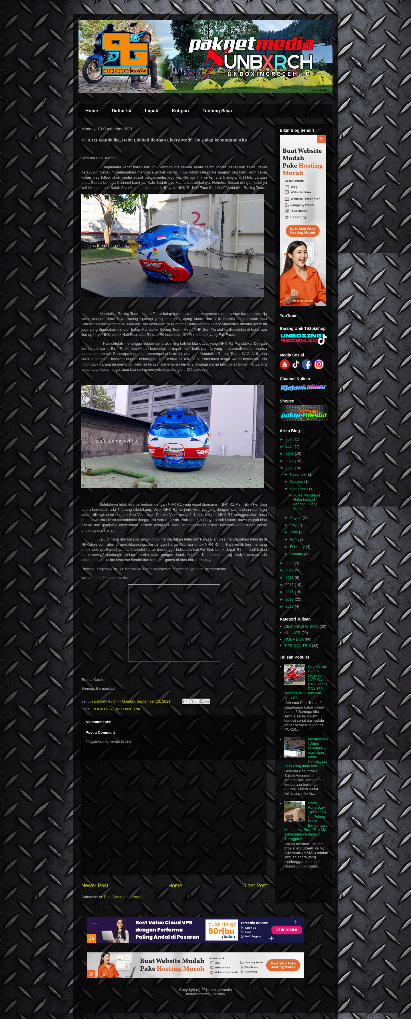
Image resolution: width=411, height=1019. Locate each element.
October (297, 481)
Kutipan (180, 110)
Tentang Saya (217, 110)
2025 (290, 439)
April (294, 539)
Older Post (254, 885)
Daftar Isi (121, 110)
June (294, 532)
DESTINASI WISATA (301, 626)
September (299, 489)
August (296, 517)
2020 (290, 563)
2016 (290, 592)
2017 (290, 585)
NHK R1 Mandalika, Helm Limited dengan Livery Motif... (305, 502)
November (299, 474)
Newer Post (94, 885)
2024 (290, 446)
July (294, 525)
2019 (290, 570)
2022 (290, 461)
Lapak (151, 110)
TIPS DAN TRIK (127, 709)
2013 (290, 606)
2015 (290, 599)
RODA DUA (102, 709)
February (298, 547)
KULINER (292, 633)
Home (91, 110)
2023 (290, 453)
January (297, 554)
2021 (290, 468)
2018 (290, 577)
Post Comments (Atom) (123, 897)
